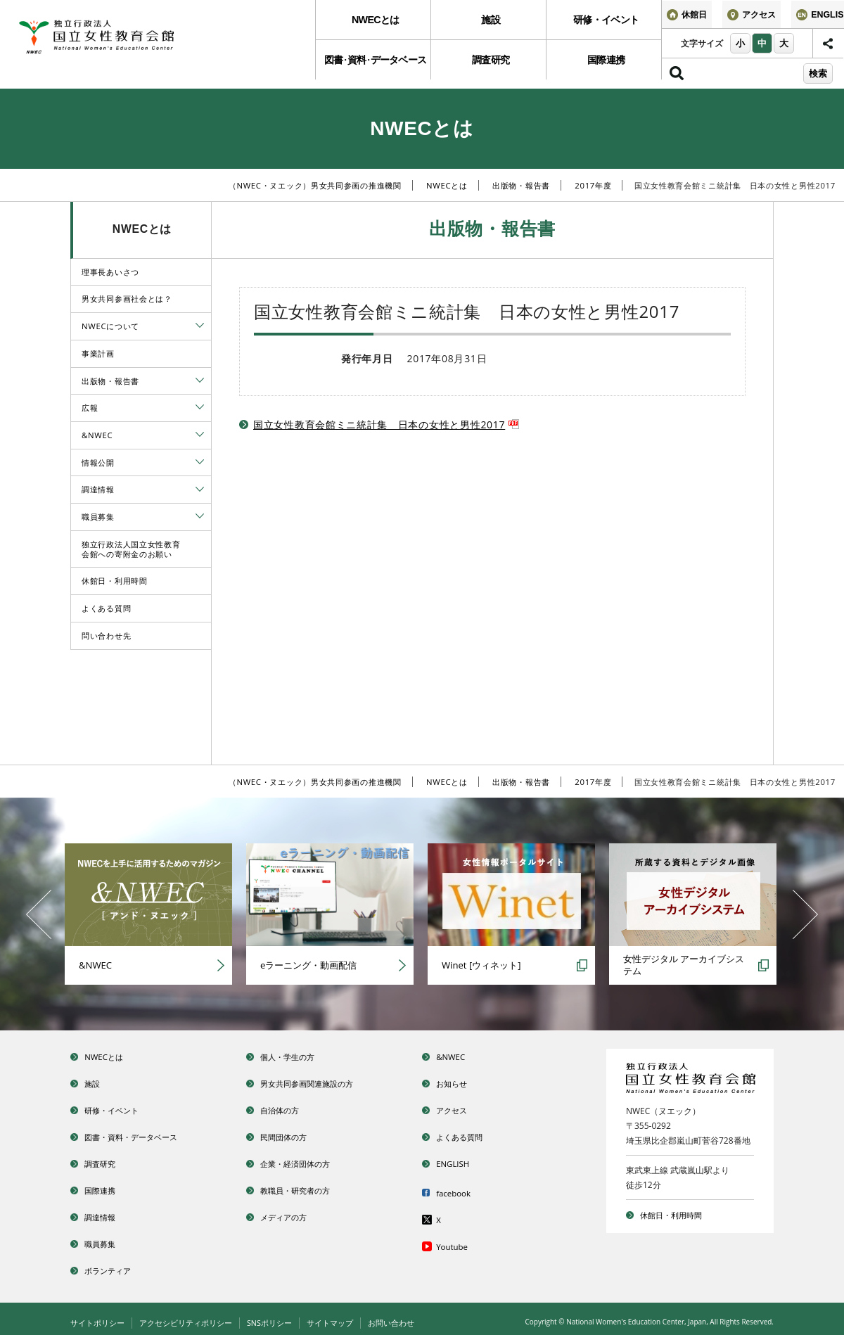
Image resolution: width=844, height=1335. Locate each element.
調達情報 (98, 489)
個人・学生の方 (297, 1056)
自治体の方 (287, 1108)
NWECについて (110, 326)
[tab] (199, 325)
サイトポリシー (99, 1316)
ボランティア (116, 1264)
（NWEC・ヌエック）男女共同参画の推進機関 (315, 185)
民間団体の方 (292, 1134)
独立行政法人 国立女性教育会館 (123, 40)
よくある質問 (106, 608)
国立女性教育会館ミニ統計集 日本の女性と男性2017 (386, 424)
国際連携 (604, 66)
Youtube (458, 1241)
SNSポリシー (284, 1316)
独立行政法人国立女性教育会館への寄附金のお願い (131, 549)
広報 (90, 407)
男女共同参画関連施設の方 (322, 1082)
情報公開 (98, 462)
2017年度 (593, 185)
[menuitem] (372, 22)
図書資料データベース (373, 66)
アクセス (458, 1108)
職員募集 (98, 516)
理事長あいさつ (110, 272)
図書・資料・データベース (146, 1134)
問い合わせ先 (106, 635)
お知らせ (458, 1082)
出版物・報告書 (521, 185)
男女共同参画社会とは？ (127, 298)
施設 (488, 22)
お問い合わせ (415, 1316)
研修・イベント (604, 22)
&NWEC (97, 435)
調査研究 (488, 66)
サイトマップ (349, 1316)
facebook (460, 1189)
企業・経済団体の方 (307, 1160)
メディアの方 (292, 1212)
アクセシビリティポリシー (194, 1316)
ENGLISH (459, 1160)
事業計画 (98, 353)
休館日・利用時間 (115, 580)
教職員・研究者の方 (307, 1186)
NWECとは (373, 22)
